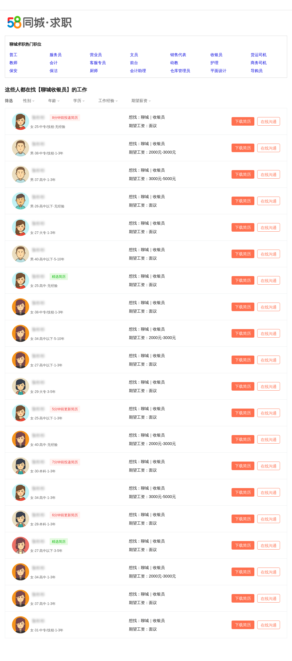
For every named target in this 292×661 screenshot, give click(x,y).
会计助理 (138, 70)
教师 (13, 62)
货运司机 (259, 54)
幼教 (174, 62)
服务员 (56, 54)
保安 (13, 70)
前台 (134, 62)
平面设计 (218, 70)
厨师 (94, 70)
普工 (13, 54)
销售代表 (178, 54)
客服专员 (98, 62)
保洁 (54, 70)
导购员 (257, 70)
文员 (134, 54)
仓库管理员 (180, 70)
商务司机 (259, 62)
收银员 (216, 54)
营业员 (96, 54)
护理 (214, 62)
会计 (54, 62)
